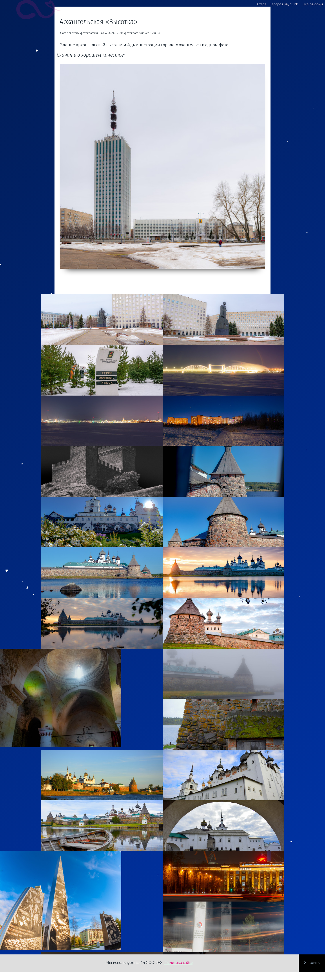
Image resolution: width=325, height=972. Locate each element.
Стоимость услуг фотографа (40, 942)
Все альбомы (313, 4)
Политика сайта (178, 962)
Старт (261, 4)
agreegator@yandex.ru (34, 935)
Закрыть (312, 962)
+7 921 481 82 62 (30, 929)
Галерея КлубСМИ (284, 4)
